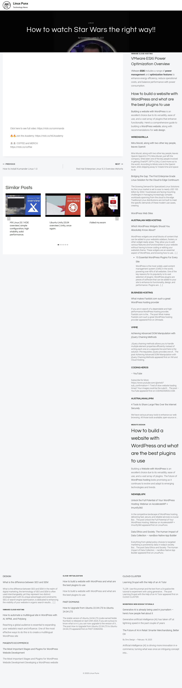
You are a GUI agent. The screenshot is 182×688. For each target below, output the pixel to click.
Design (7, 576)
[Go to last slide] (8, 218)
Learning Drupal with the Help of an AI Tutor (145, 582)
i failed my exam (97, 222)
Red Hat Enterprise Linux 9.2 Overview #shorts (94, 166)
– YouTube (136, 379)
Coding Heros (139, 373)
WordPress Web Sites (142, 218)
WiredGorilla (139, 142)
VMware (138, 70)
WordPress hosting (140, 485)
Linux (91, 23)
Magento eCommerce (16, 643)
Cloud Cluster (132, 576)
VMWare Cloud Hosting (142, 54)
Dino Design (130, 640)
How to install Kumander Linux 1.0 (32, 166)
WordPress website (151, 131)
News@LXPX (138, 500)
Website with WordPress (153, 474)
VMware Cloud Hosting (13, 610)
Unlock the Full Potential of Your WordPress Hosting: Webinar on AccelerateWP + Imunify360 (153, 509)
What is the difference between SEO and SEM (25, 582)
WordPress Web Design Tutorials (138, 604)
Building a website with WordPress (148, 117)
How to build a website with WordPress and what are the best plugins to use (153, 451)
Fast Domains (71, 602)
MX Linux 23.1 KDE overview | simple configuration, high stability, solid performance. (19, 228)
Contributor (85, 38)
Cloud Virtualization (73, 576)
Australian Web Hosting (146, 226)
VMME (134, 333)
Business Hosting (142, 298)
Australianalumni (142, 404)
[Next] (117, 218)
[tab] (58, 244)
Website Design (138, 430)
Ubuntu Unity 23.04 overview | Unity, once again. (60, 225)
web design (159, 135)
